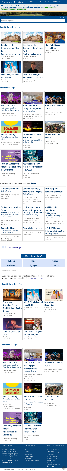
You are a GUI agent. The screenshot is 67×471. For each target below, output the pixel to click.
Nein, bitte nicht (21, 9)
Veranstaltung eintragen (32, 460)
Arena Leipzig (15, 460)
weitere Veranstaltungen (11, 248)
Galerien (12, 459)
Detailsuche (28, 458)
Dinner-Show (10, 451)
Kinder (16, 451)
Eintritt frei (7, 457)
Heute (11, 457)
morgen (54, 17)
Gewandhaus (6, 455)
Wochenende (4, 460)
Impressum (22, 469)
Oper (12, 453)
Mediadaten (7, 469)
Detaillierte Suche (62, 17)
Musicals (9, 453)
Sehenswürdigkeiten (6, 459)
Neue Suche (13, 270)
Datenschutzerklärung (50, 7)
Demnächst (4, 449)
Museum (10, 460)
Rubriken (30, 2)
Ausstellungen (14, 455)
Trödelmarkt (11, 449)
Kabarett (4, 457)
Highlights (57, 2)
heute (50, 17)
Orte (39, 2)
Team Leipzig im (30, 469)
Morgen (4, 462)
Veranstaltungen (6, 270)
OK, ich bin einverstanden (8, 9)
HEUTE (47, 2)
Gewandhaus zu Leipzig (36, 278)
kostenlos (27, 453)
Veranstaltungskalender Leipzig (13, 2)
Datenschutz (14, 469)
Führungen (4, 453)
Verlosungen (15, 453)
